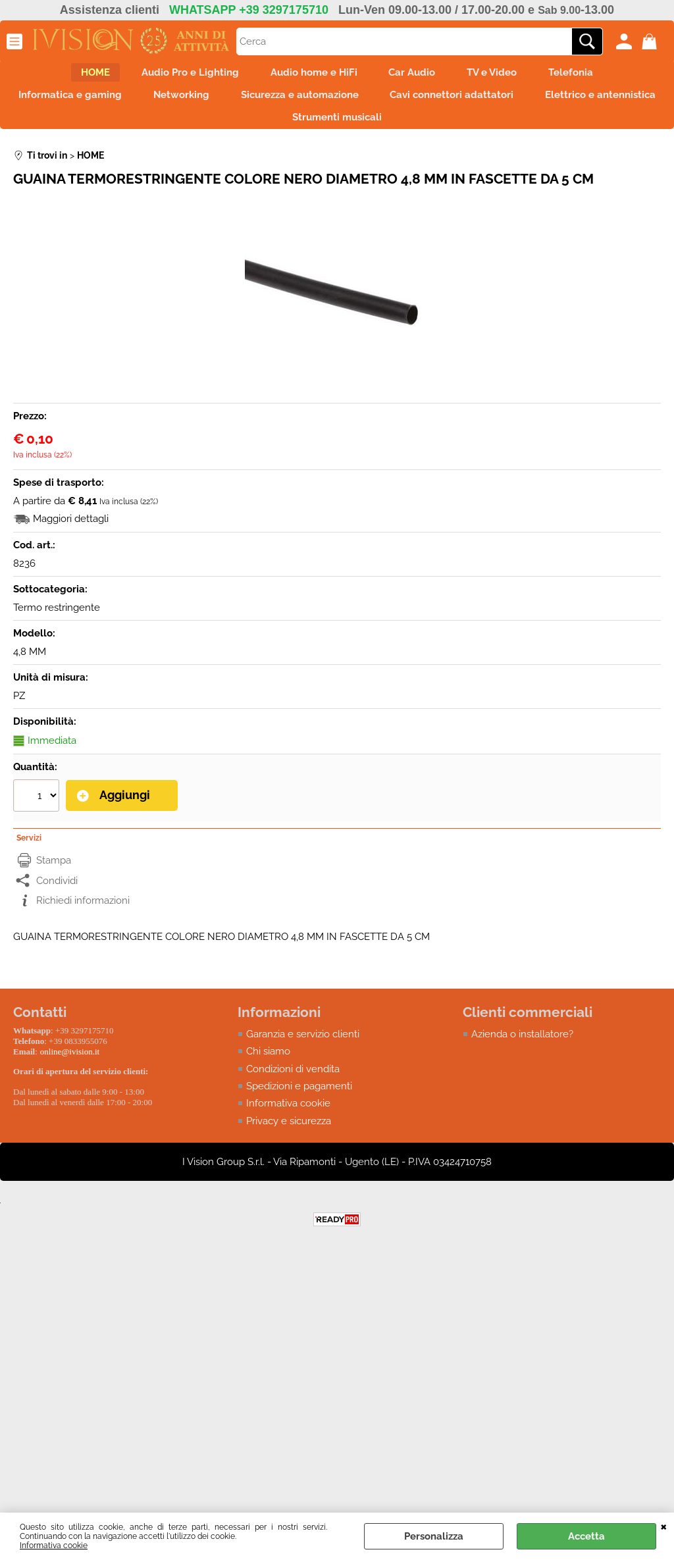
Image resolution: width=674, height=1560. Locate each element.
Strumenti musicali (412, 131)
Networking (248, 103)
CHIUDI (663, 1525)
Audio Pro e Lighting (178, 75)
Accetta (586, 1536)
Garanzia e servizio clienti (302, 1049)
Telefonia (591, 75)
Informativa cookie (54, 1545)
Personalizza (433, 1536)
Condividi (57, 895)
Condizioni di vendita (293, 1084)
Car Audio (416, 75)
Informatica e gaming (129, 103)
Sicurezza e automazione (375, 103)
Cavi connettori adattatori (535, 103)
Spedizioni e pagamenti (299, 1101)
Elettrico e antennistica (272, 131)
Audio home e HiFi (310, 75)
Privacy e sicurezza (288, 1136)
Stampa (53, 875)
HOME (75, 75)
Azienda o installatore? (522, 1049)
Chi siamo (268, 1066)
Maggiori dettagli (71, 535)
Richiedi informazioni (83, 916)
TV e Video (504, 75)
